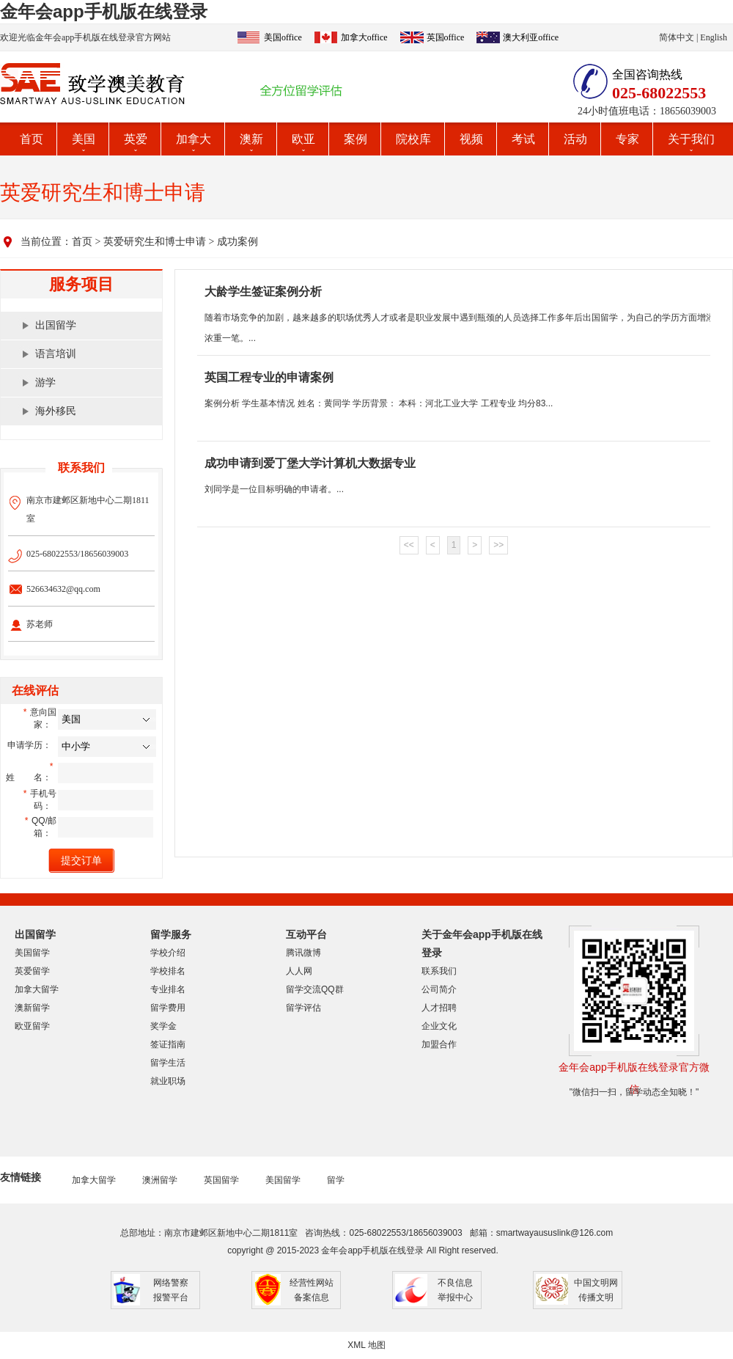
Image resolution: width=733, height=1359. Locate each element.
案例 (355, 139)
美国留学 (32, 953)
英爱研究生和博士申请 (154, 241)
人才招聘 (439, 1008)
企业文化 (439, 1026)
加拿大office (364, 37)
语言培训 (55, 353)
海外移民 (55, 411)
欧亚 (303, 139)
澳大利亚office (531, 37)
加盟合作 (439, 1044)
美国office (283, 37)
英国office (446, 37)
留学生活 (167, 1063)
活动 (575, 139)
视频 (471, 139)
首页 (31, 139)
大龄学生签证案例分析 (263, 291)
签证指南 (167, 1044)
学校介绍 (167, 953)
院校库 (413, 139)
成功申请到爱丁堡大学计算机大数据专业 (310, 463)
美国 (83, 139)
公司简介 (439, 989)
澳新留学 (32, 1008)
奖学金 (163, 1026)
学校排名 (167, 971)
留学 (336, 1180)
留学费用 (167, 1008)
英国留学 (221, 1180)
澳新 (251, 139)
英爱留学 (32, 971)
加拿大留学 (37, 989)
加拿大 (193, 139)
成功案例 (237, 241)
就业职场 (167, 1081)
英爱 (135, 139)
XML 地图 (366, 1345)
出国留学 (55, 325)
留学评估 (303, 1008)
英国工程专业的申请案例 (269, 377)
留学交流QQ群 (315, 989)
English (713, 37)
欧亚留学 (32, 1026)
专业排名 (167, 989)
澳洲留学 (159, 1180)
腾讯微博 (303, 953)
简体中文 (676, 37)
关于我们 (691, 139)
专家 (627, 139)
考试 (523, 139)
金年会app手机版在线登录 (103, 11)
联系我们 (439, 971)
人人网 (299, 971)
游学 (45, 382)
